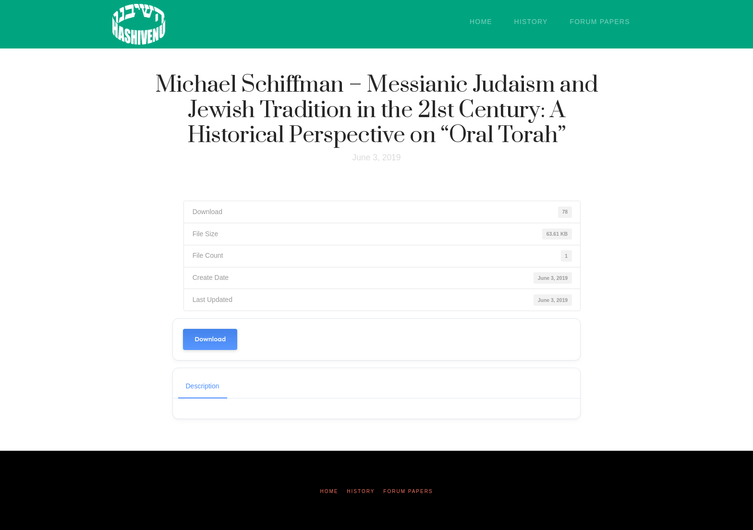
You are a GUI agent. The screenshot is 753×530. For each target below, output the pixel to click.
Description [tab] (202, 386)
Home (329, 491)
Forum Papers (408, 491)
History (361, 491)
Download (210, 339)
